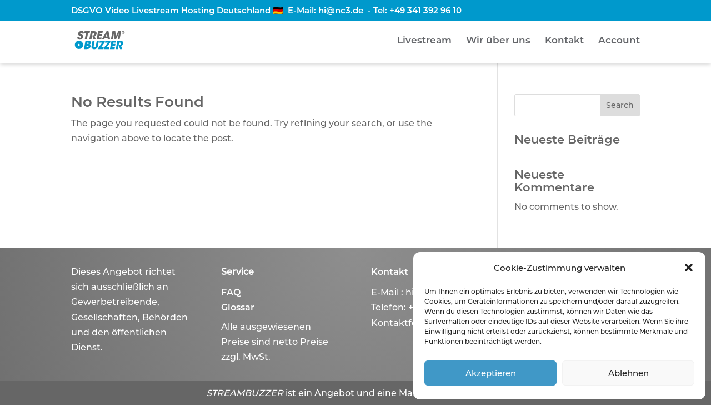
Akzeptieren (490, 373)
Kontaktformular (409, 323)
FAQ (231, 292)
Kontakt (564, 41)
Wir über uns (498, 41)
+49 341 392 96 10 (425, 10)
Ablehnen (628, 373)
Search (620, 105)
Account (619, 41)
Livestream (424, 41)
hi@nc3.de (340, 10)
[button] (688, 267)
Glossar (237, 307)
